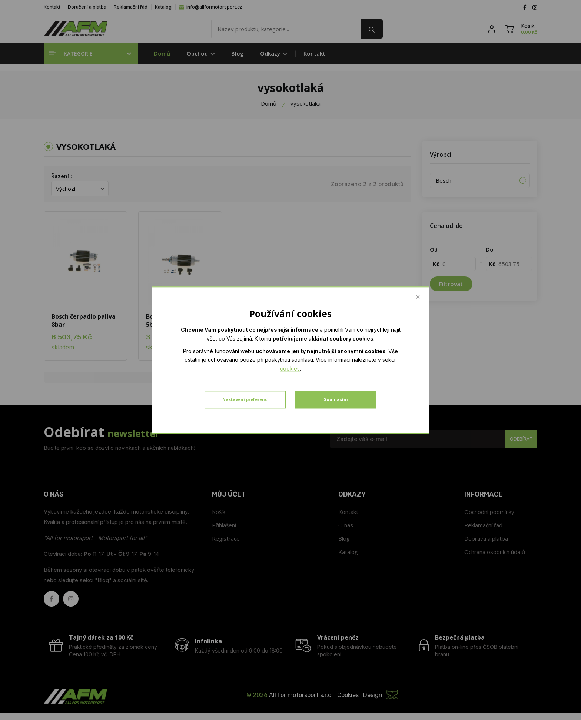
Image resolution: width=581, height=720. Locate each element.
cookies (387, 367)
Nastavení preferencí (245, 395)
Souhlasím (336, 395)
